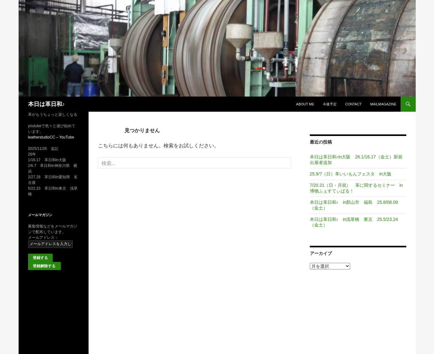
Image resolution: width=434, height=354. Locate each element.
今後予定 (330, 104)
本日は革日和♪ (46, 104)
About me (305, 104)
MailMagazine (383, 104)
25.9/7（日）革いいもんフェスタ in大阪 (351, 173)
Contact (353, 104)
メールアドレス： (43, 237)
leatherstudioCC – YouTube (51, 137)
